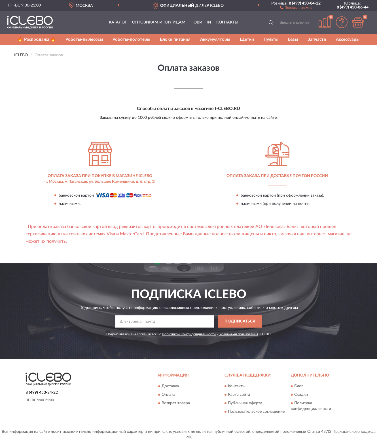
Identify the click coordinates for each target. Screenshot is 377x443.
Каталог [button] (118, 22)
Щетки (247, 39)
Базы (293, 39)
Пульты (271, 39)
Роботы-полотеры (131, 39)
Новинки (200, 22)
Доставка (170, 386)
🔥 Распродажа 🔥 (37, 39)
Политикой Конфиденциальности (189, 334)
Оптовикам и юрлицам (158, 22)
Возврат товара (176, 403)
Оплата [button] (168, 395)
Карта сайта (239, 395)
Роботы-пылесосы (84, 39)
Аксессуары (347, 39)
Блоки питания (175, 39)
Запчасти (317, 39)
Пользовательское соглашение (256, 412)
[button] (296, 7)
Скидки (301, 395)
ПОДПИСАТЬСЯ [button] (239, 321)
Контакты (227, 22)
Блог (298, 386)
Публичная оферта (245, 403)
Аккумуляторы (215, 39)
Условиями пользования (238, 334)
